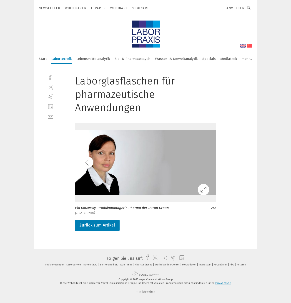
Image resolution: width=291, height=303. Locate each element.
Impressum (205, 264)
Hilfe (130, 264)
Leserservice (74, 264)
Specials (209, 59)
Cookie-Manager (55, 264)
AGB (122, 264)
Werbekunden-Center (167, 264)
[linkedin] (50, 106)
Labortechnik (61, 59)
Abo (232, 264)
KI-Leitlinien (221, 264)
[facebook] (50, 77)
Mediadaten (189, 264)
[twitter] (50, 87)
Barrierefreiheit (109, 264)
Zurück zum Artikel (97, 225)
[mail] (50, 116)
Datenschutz (90, 264)
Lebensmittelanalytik (93, 59)
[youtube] (163, 258)
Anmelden (235, 8)
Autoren (241, 264)
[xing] (50, 97)
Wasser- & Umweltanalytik (176, 59)
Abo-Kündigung (144, 264)
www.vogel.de (223, 283)
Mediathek (228, 59)
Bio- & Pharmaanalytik (133, 59)
